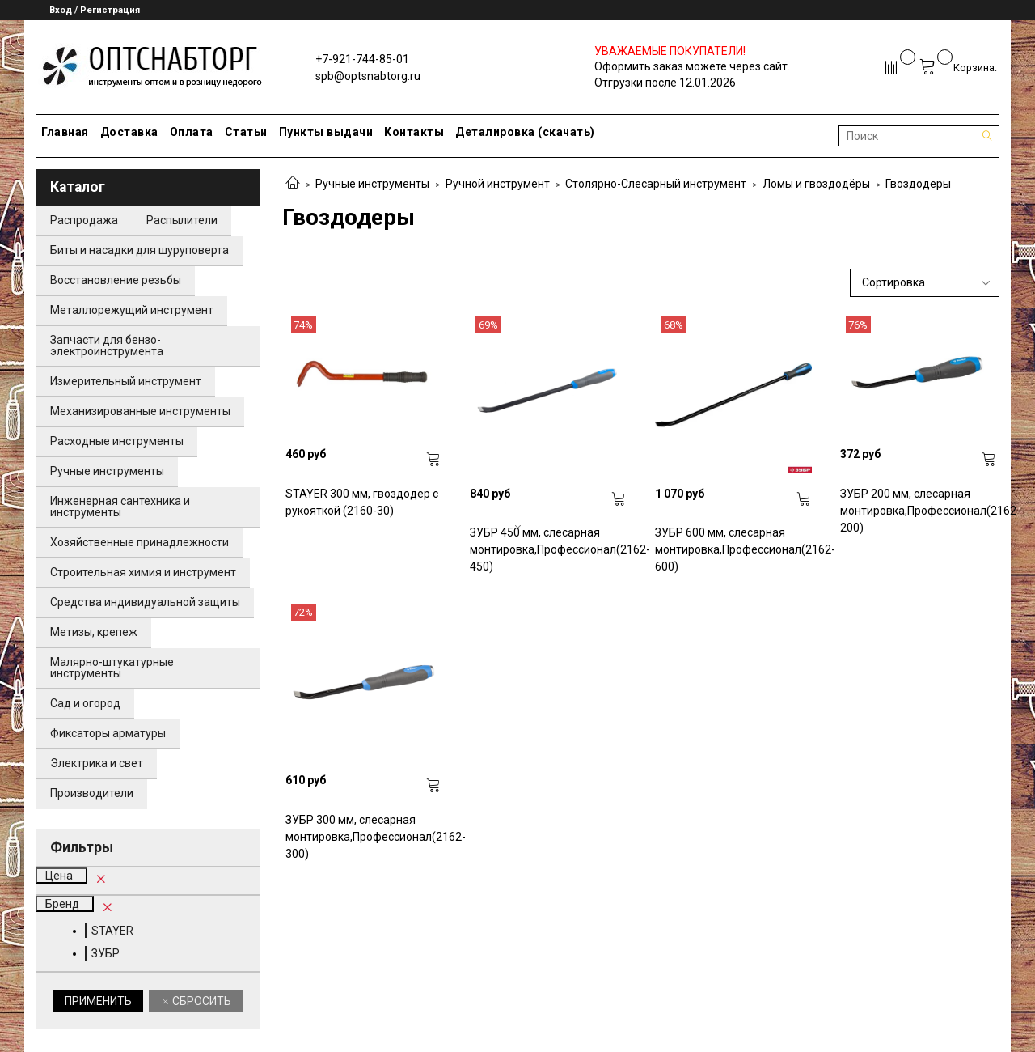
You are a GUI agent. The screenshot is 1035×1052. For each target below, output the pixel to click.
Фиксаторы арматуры (108, 733)
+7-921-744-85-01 (362, 59)
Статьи (246, 131)
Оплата (191, 131)
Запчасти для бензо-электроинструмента (106, 345)
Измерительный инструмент (125, 381)
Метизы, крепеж (93, 632)
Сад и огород (85, 703)
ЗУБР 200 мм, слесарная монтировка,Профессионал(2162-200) (918, 510)
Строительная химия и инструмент (143, 572)
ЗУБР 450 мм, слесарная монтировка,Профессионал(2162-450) (548, 549)
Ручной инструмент (498, 183)
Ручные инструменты (372, 183)
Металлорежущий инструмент (131, 309)
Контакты (414, 131)
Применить (98, 1001)
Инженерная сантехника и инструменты (120, 506)
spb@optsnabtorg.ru (367, 76)
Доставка (129, 131)
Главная (65, 131)
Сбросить (200, 1001)
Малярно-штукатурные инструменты (112, 667)
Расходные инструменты (117, 441)
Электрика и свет (96, 763)
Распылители (182, 220)
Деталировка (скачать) (525, 131)
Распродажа (84, 220)
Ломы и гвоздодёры (816, 183)
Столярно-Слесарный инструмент (655, 183)
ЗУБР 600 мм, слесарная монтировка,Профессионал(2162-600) (733, 549)
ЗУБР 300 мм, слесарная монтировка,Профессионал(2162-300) (363, 836)
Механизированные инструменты (140, 411)
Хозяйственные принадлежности (139, 542)
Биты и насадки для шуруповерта (139, 250)
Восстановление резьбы (115, 280)
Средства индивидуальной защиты (145, 602)
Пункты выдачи (326, 131)
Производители (91, 793)
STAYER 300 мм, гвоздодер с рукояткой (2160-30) (361, 502)
